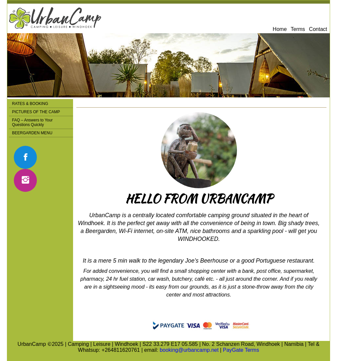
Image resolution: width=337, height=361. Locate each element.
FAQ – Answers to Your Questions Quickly (32, 122)
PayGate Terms (241, 350)
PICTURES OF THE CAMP (36, 112)
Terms (298, 29)
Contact (318, 29)
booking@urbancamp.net (189, 350)
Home (280, 29)
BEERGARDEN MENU (32, 133)
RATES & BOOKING (30, 103)
